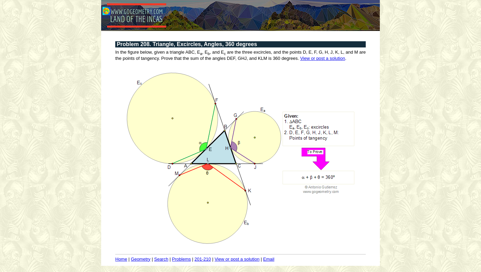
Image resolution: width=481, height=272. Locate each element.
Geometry (140, 259)
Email (269, 259)
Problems (181, 259)
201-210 (202, 259)
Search (161, 259)
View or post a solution (322, 58)
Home (121, 259)
